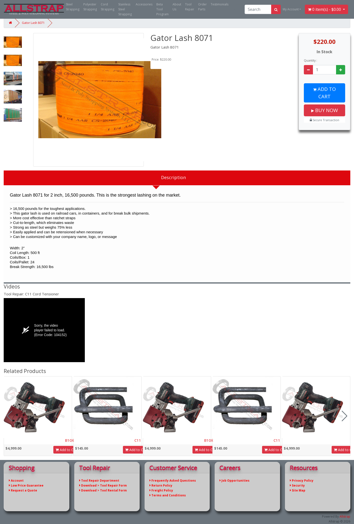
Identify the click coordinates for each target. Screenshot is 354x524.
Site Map (297, 490)
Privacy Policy (301, 480)
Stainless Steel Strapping (125, 9)
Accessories (144, 4)
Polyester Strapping (90, 6)
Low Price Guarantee (26, 485)
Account (16, 480)
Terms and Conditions (167, 495)
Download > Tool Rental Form (103, 490)
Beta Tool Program (162, 9)
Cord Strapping (107, 6)
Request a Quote (23, 490)
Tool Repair (189, 6)
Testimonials (219, 4)
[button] (344, 416)
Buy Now (324, 110)
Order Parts (202, 6)
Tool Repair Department (99, 480)
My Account (291, 9)
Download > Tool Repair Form (103, 485)
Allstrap (344, 516)
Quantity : (310, 60)
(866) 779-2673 (235, 9)
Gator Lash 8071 (33, 23)
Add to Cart (324, 93)
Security (297, 485)
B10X (69, 440)
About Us (177, 6)
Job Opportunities (235, 480)
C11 (137, 440)
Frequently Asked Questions (172, 480)
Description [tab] (173, 177)
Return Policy (160, 485)
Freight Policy (161, 490)
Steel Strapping (72, 6)
